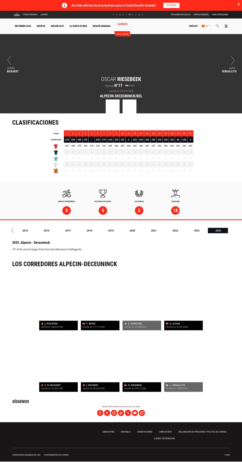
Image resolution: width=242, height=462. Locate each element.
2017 (127, 230)
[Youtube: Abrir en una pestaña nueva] (129, 14)
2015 (85, 230)
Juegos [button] (43, 14)
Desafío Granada (102, 26)
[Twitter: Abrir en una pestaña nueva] (116, 14)
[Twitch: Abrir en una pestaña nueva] (132, 14)
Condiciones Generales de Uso (26, 455)
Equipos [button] (41, 26)
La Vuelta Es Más (78, 26)
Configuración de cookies (56, 455)
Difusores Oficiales (180, 14)
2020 (192, 230)
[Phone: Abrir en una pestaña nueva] (136, 14)
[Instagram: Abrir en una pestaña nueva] (119, 14)
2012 (20, 230)
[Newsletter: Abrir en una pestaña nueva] (142, 14)
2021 (213, 230)
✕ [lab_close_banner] (239, 4)
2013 (42, 230)
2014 (63, 230)
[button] (205, 26)
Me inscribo (171, 5)
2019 (170, 230)
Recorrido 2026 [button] (23, 26)
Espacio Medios (201, 14)
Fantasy (193, 26)
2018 (149, 230)
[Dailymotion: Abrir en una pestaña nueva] (139, 14)
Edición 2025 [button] (57, 26)
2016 (106, 230)
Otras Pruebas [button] (30, 14)
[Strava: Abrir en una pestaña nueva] (126, 14)
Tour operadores (220, 14)
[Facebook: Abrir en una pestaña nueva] (113, 14)
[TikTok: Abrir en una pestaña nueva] (123, 14)
